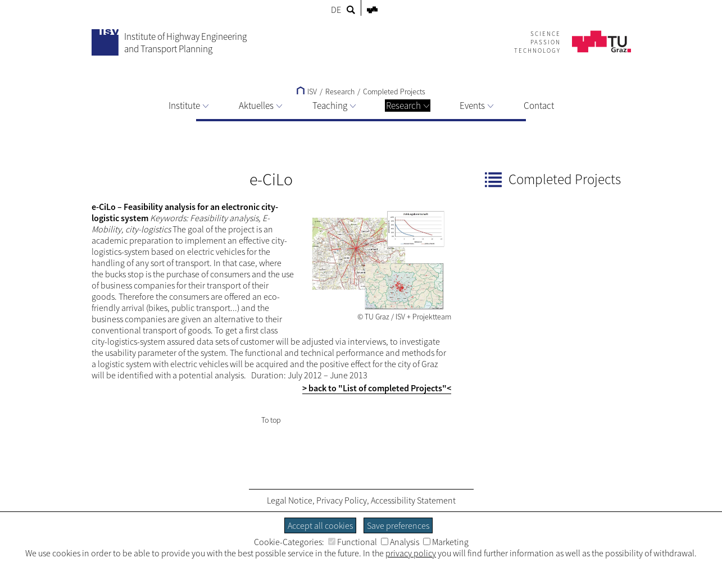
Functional (352, 541)
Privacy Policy (341, 500)
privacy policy (410, 553)
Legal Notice (289, 500)
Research (407, 105)
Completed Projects (394, 91)
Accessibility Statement (413, 500)
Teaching (334, 105)
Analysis (400, 541)
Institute (188, 105)
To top (271, 420)
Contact (539, 105)
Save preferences (398, 525)
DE (336, 9)
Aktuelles (260, 105)
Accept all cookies (320, 525)
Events (476, 105)
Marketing (446, 541)
